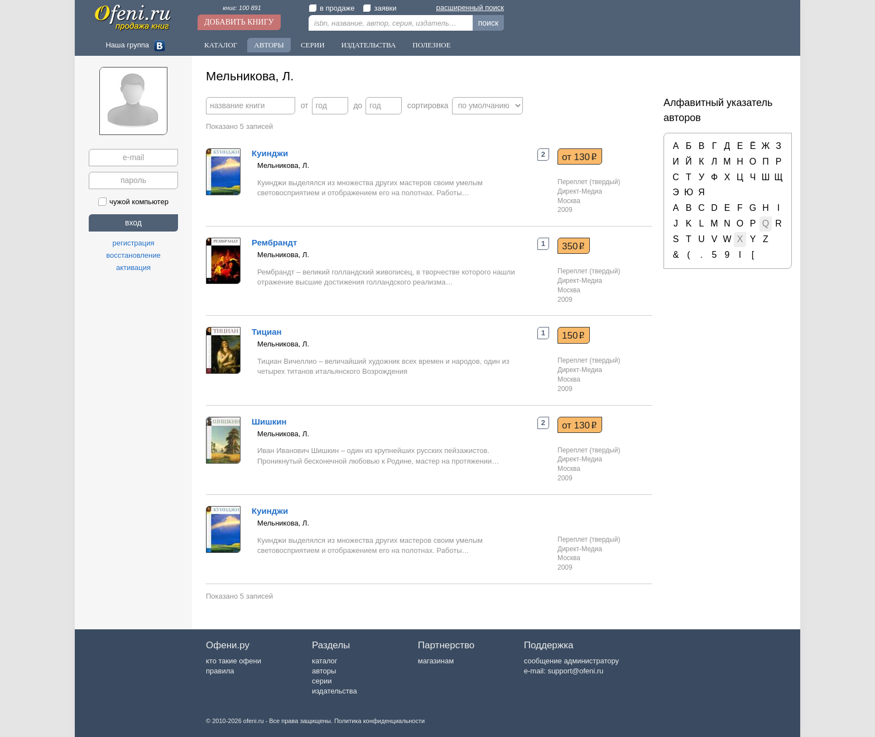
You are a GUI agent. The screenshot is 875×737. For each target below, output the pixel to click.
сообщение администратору (571, 661)
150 (573, 335)
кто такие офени (233, 661)
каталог (325, 661)
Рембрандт (274, 242)
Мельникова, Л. (283, 165)
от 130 (579, 156)
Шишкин (269, 421)
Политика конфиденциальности (379, 720)
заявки (379, 8)
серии (321, 681)
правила (220, 671)
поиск (488, 22)
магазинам (436, 661)
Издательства (369, 45)
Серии (313, 45)
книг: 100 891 (242, 7)
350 (573, 246)
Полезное (431, 45)
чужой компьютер (133, 202)
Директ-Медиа (579, 191)
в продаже (331, 8)
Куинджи (270, 153)
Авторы (269, 45)
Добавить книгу (239, 22)
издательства (334, 691)
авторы (324, 671)
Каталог (220, 45)
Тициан (267, 331)
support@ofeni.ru (575, 671)
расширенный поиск (470, 7)
